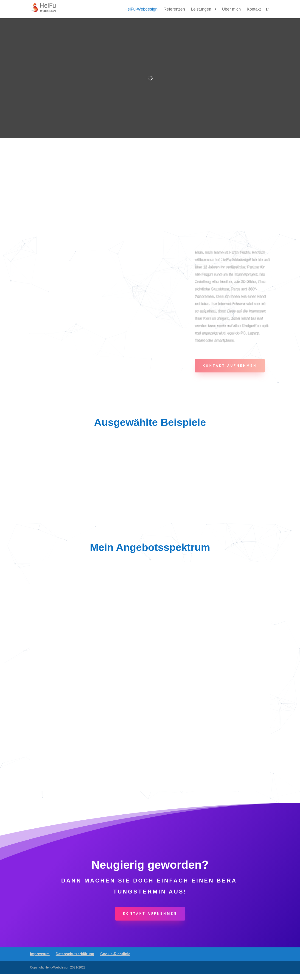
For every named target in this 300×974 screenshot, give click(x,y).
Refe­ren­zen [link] (174, 9)
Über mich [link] (231, 9)
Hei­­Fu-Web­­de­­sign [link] (141, 9)
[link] (46, 9)
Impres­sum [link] (40, 954)
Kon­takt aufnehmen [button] (230, 365)
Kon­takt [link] (254, 9)
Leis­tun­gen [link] (201, 9)
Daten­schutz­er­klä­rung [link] (75, 954)
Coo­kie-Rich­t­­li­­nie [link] (115, 954)
